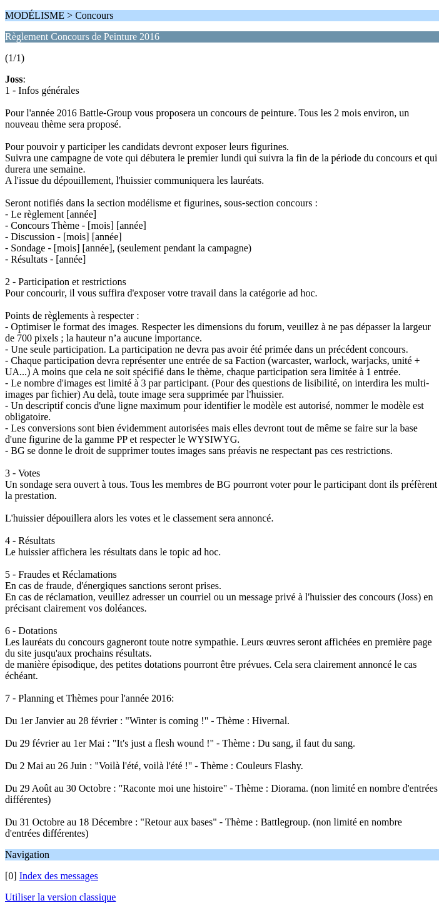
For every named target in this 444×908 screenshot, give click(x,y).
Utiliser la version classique (60, 897)
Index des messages (58, 875)
